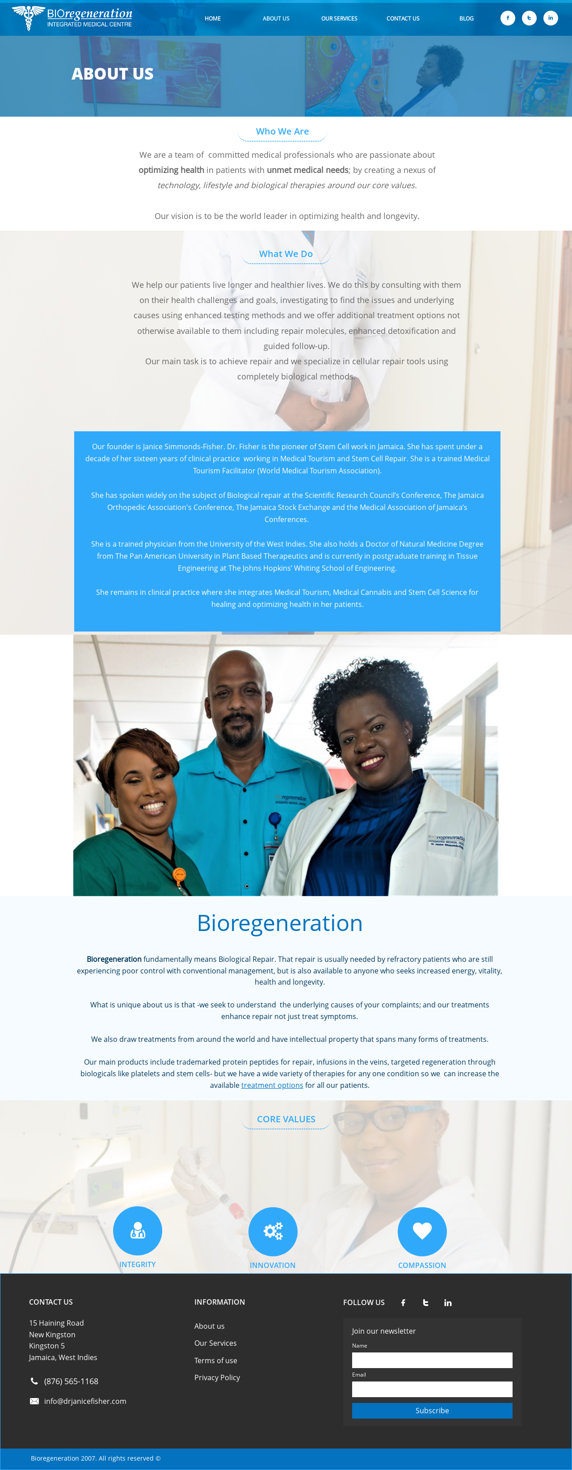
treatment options (272, 1085)
